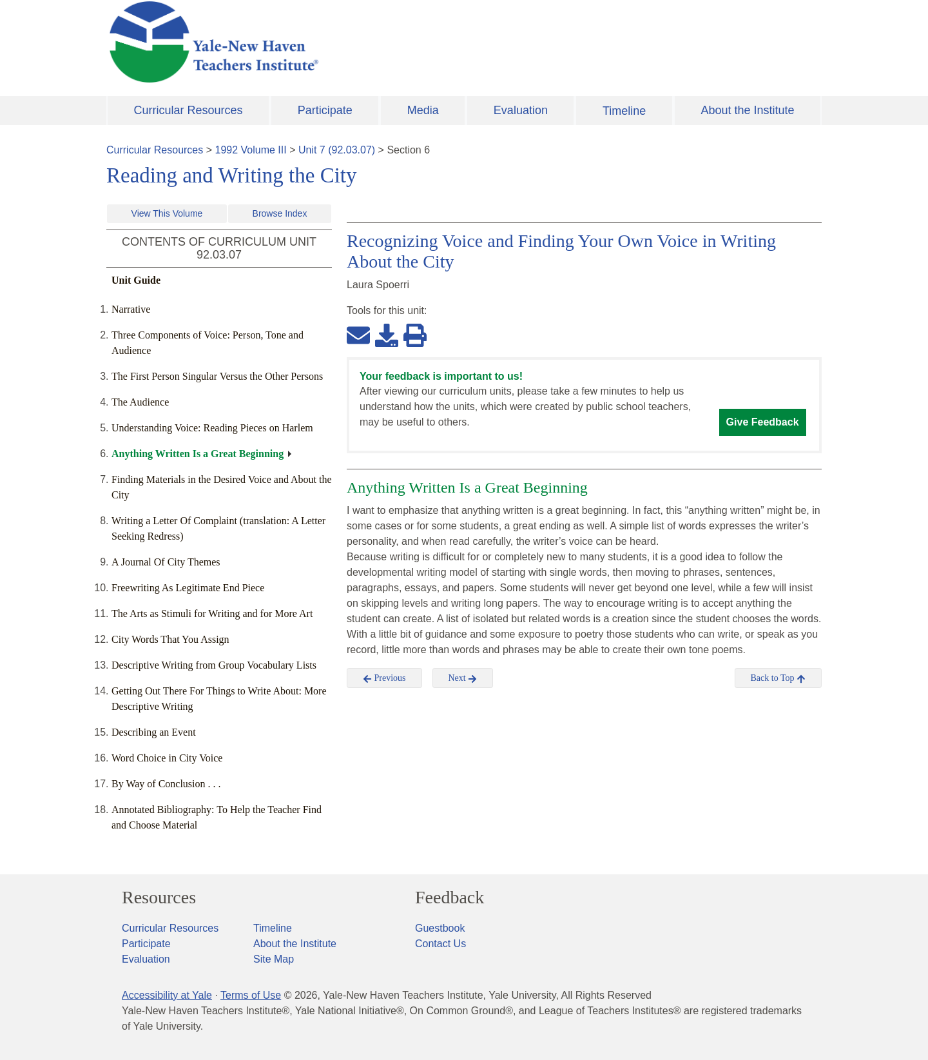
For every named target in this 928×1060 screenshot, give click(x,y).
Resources (159, 897)
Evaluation (521, 110)
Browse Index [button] (280, 213)
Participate (325, 110)
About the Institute (747, 110)
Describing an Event (153, 732)
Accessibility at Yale (167, 995)
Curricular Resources (188, 110)
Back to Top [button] (778, 678)
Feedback (449, 897)
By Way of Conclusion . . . (166, 783)
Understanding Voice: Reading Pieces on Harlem (212, 427)
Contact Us (440, 943)
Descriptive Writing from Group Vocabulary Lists (213, 665)
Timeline (624, 110)
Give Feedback (762, 422)
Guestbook (440, 928)
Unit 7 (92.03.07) (336, 149)
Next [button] (463, 678)
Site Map (273, 959)
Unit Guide (135, 280)
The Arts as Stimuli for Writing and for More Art (212, 613)
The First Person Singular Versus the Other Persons (217, 376)
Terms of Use (250, 995)
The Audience (140, 402)
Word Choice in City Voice (166, 757)
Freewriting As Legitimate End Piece (187, 587)
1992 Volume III (251, 149)
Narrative (130, 309)
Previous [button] (384, 678)
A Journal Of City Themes (165, 561)
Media (423, 110)
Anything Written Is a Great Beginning (197, 453)
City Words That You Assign (170, 639)
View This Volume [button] (167, 213)
